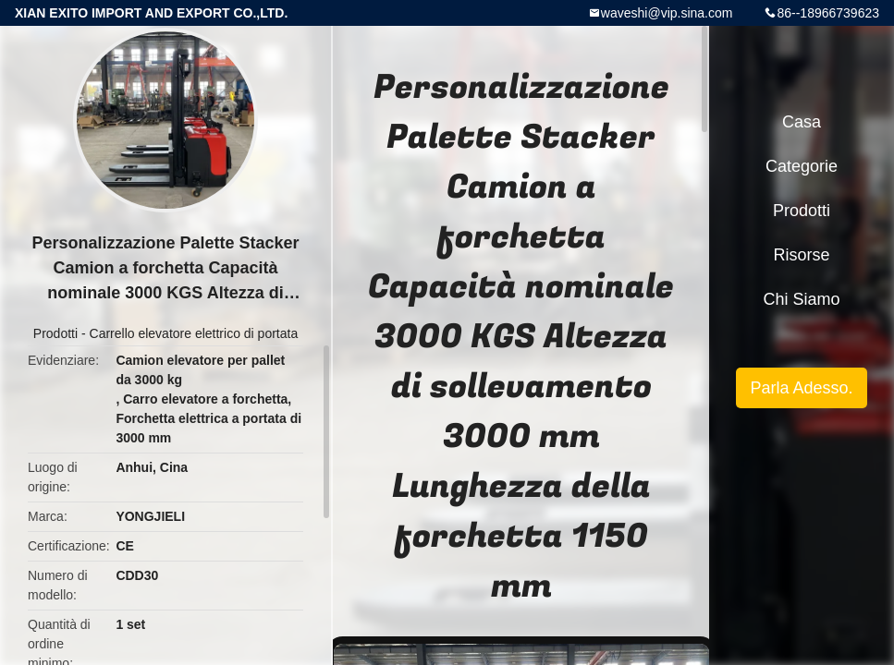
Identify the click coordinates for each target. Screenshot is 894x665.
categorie (801, 166)
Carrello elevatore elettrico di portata (194, 333)
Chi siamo (801, 299)
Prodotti (55, 333)
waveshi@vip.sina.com (667, 13)
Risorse (801, 255)
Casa (801, 122)
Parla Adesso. (801, 388)
